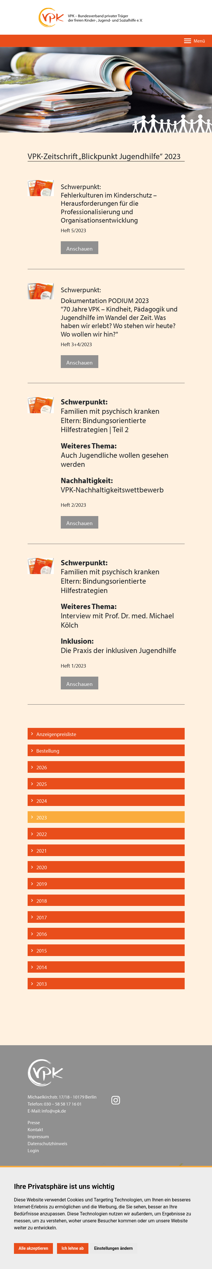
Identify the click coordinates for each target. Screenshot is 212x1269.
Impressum (38, 1136)
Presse (34, 1122)
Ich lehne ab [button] (73, 1248)
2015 (41, 950)
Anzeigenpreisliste (56, 734)
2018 (41, 900)
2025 (41, 784)
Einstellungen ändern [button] (113, 1248)
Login (33, 1150)
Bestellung (47, 750)
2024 (41, 801)
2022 (41, 834)
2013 (41, 984)
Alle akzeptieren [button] (33, 1248)
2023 (41, 817)
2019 (41, 884)
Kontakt (35, 1129)
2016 (41, 934)
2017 (41, 917)
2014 (41, 967)
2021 (41, 850)
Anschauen (79, 248)
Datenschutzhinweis (47, 1143)
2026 (41, 767)
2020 (41, 867)
